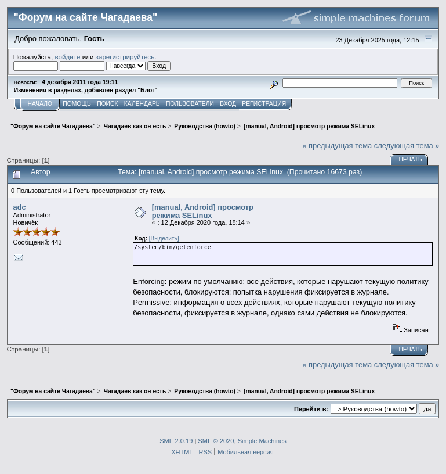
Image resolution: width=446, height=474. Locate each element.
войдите (68, 56)
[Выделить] (164, 238)
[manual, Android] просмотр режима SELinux (202, 211)
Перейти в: (311, 408)
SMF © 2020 (216, 440)
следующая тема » (407, 145)
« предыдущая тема (337, 145)
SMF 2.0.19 (176, 440)
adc (19, 207)
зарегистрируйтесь (125, 56)
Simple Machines (262, 440)
